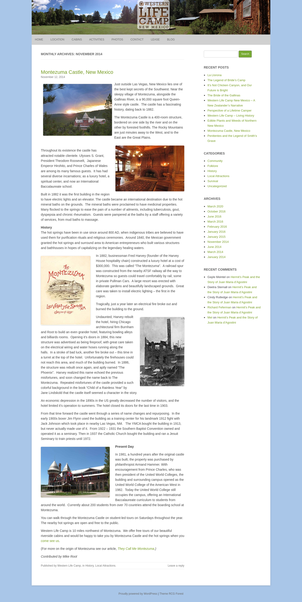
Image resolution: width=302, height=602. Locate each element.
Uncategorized (217, 186)
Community (215, 161)
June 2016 (214, 216)
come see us (50, 541)
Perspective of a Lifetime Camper (229, 110)
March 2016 (215, 221)
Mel (209, 317)
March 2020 (215, 206)
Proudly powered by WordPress (138, 593)
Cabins (77, 39)
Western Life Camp (69, 565)
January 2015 (216, 236)
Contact (136, 39)
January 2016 (216, 231)
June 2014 (214, 247)
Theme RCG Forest (171, 593)
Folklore (212, 166)
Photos (117, 39)
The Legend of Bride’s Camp (226, 80)
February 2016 (217, 226)
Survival (212, 181)
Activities (96, 39)
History (89, 565)
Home (39, 39)
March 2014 (215, 252)
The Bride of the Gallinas (223, 95)
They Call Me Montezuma (136, 548)
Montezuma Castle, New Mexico (77, 72)
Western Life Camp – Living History (230, 115)
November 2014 (218, 242)
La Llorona (214, 75)
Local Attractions (105, 565)
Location (57, 39)
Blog (171, 39)
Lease (155, 39)
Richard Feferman (219, 307)
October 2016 (216, 211)
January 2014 (216, 257)
